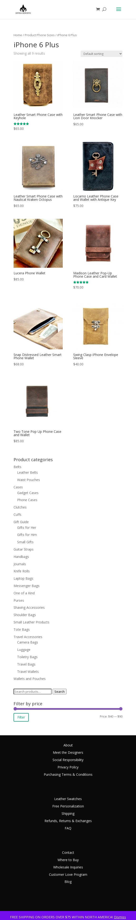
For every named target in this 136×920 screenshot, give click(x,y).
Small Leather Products (31, 622)
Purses (19, 600)
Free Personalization (68, 806)
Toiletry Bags (27, 657)
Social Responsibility (68, 760)
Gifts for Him (27, 534)
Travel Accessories (28, 637)
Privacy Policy (68, 767)
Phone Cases (27, 500)
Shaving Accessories (29, 607)
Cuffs (17, 514)
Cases (18, 487)
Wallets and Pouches (30, 678)
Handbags (21, 556)
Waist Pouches (28, 480)
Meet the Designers (68, 752)
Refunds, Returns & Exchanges (68, 821)
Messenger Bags (26, 585)
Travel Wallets (28, 671)
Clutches (20, 507)
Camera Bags (27, 642)
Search (59, 691)
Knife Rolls (22, 571)
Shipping (68, 813)
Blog (68, 881)
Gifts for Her (26, 527)
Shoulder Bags (25, 615)
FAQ (68, 828)
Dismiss (120, 917)
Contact (68, 852)
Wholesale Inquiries (68, 867)
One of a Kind (24, 593)
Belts (17, 466)
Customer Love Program (68, 874)
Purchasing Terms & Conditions (68, 774)
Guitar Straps (24, 549)
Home (18, 35)
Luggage (23, 649)
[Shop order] (101, 54)
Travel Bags (26, 664)
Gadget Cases (28, 493)
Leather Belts (27, 472)
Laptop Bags (23, 578)
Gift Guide (21, 522)
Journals (20, 564)
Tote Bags (22, 629)
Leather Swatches (68, 799)
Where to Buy (68, 860)
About (68, 745)
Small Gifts (25, 542)
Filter (21, 717)
